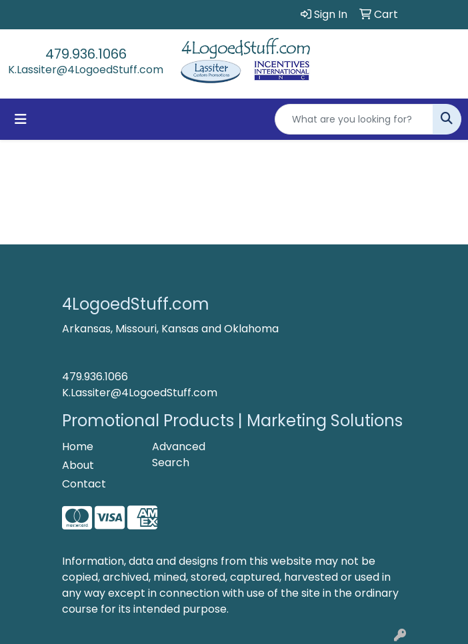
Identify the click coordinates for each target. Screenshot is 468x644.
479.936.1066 (86, 54)
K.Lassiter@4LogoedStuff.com (85, 69)
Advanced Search (178, 454)
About (78, 465)
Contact (84, 483)
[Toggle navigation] (21, 119)
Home (77, 446)
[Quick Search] (354, 119)
